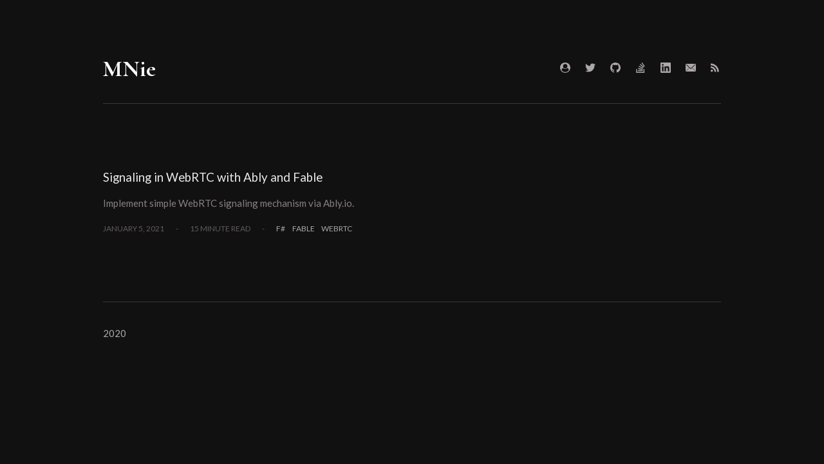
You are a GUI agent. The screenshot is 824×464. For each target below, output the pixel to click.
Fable (303, 228)
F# (280, 228)
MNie (129, 68)
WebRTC (336, 228)
